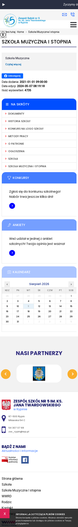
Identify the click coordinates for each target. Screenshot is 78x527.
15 (71, 306)
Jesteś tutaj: (9, 32)
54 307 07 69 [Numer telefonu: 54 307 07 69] (16, 427)
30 (7, 321)
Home (20, 32)
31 (18, 321)
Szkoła (7, 484)
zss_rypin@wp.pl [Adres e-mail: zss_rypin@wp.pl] (18, 431)
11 (28, 306)
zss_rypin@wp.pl (64, 14)
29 (71, 316)
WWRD (7, 496)
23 (7, 316)
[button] (3, 4)
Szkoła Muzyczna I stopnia (41, 32)
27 (49, 316)
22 (71, 311)
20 (49, 311)
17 (18, 311)
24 (17, 316)
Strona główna (12, 478)
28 (60, 316)
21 (60, 311)
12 (39, 306)
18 (29, 311)
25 (28, 316)
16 (7, 311)
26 (39, 316)
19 (39, 311)
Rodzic (7, 502)
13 (50, 306)
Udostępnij (12, 75)
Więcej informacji (12, 206)
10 (18, 306)
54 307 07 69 (72, 14)
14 (60, 306)
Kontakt (7, 508)
